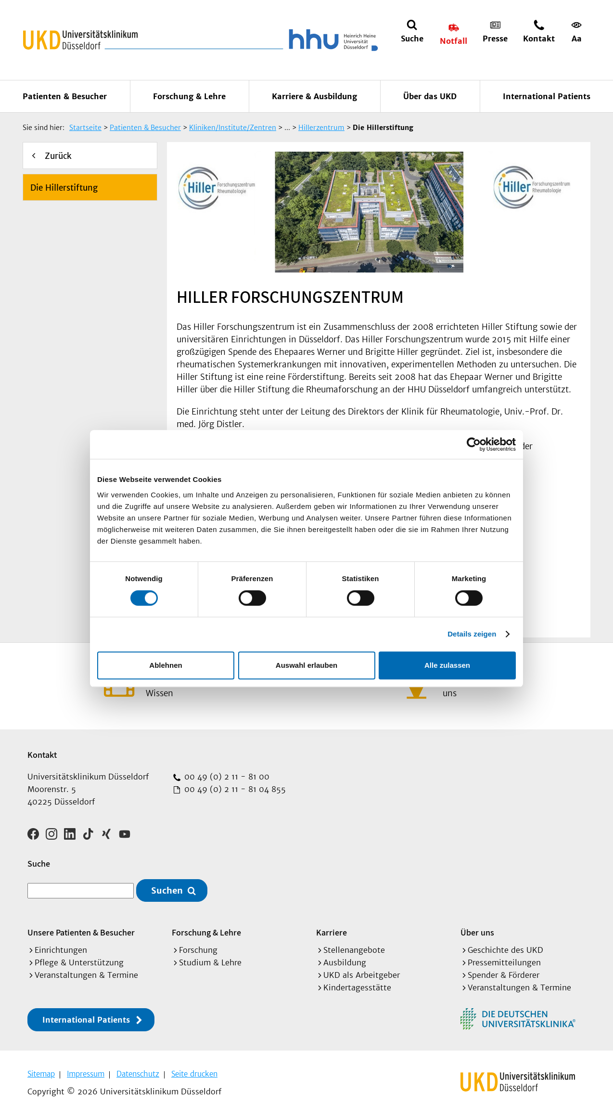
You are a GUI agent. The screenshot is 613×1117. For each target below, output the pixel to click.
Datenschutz (137, 1073)
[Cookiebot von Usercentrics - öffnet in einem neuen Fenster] (474, 444)
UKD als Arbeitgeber (361, 975)
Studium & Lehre (210, 962)
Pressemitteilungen (504, 962)
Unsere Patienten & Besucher (81, 932)
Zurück (58, 156)
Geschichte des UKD (505, 950)
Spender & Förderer (503, 975)
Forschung (198, 950)
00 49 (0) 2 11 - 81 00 (225, 776)
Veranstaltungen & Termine (86, 975)
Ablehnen (165, 665)
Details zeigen (471, 634)
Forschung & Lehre (189, 96)
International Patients (546, 96)
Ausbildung (344, 962)
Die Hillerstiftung (64, 187)
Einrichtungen (61, 950)
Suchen (167, 890)
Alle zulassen (447, 665)
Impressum (85, 1073)
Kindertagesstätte (357, 987)
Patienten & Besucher (65, 96)
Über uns (477, 932)
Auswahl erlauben (306, 665)
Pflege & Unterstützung (79, 962)
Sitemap (41, 1073)
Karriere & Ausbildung (314, 96)
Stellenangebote (354, 950)
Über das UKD (430, 96)
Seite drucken (194, 1073)
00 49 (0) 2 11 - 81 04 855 (234, 789)
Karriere (331, 932)
